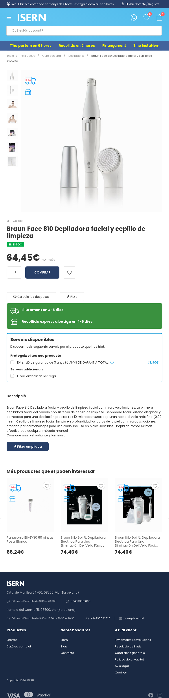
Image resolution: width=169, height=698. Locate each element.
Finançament (114, 45)
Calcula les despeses (31, 291)
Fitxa (71, 291)
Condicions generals (130, 647)
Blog (64, 641)
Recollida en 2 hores (77, 45)
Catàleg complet (19, 641)
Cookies (121, 667)
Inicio (10, 56)
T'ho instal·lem (146, 45)
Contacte (67, 647)
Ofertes (12, 634)
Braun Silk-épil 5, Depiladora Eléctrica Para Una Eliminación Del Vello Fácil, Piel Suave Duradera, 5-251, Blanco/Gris (83, 540)
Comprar (42, 267)
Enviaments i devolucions (133, 634)
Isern (64, 634)
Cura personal (50, 56)
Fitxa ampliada (27, 441)
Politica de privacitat (129, 654)
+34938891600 (80, 596)
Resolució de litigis (128, 641)
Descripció (16, 390)
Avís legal (122, 660)
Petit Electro (27, 56)
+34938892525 (100, 613)
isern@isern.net (134, 613)
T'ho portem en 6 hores (30, 45)
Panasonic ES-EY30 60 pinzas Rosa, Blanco (30, 534)
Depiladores (74, 56)
